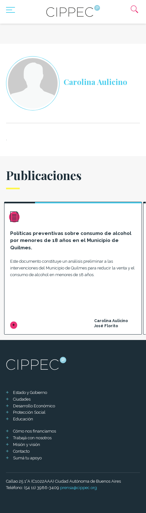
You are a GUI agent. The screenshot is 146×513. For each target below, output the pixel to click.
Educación (23, 419)
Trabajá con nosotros (32, 437)
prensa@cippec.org (78, 487)
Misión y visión (26, 444)
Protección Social (29, 412)
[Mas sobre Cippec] (73, 11)
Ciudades (22, 399)
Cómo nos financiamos (34, 431)
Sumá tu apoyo (27, 458)
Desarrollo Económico (34, 406)
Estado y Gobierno (30, 392)
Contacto (21, 451)
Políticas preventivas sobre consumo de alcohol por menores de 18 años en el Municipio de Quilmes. (70, 240)
